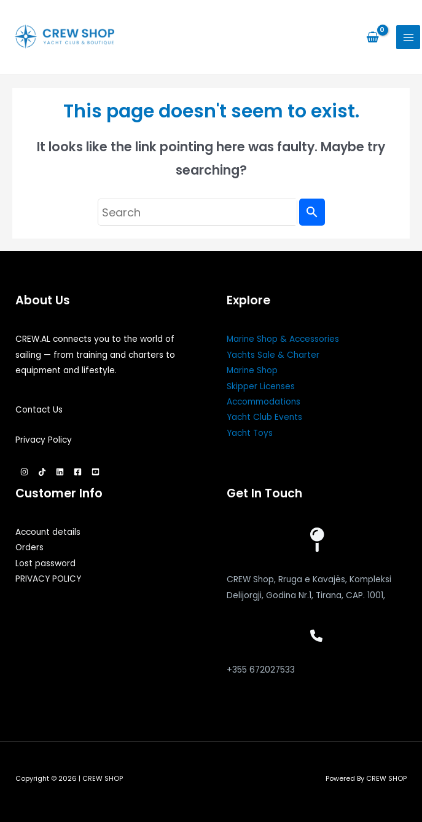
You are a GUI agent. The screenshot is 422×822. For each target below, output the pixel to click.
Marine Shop (252, 370)
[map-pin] (316, 539)
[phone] (316, 635)
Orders (29, 547)
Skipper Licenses (261, 386)
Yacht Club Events (264, 417)
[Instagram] (24, 472)
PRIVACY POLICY (48, 579)
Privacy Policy (43, 440)
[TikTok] (42, 472)
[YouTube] (95, 472)
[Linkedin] (60, 472)
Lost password (45, 563)
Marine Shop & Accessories (283, 339)
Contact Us (39, 410)
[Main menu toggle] (408, 37)
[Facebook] (78, 472)
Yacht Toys (250, 433)
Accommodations (263, 402)
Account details (47, 532)
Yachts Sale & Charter (273, 355)
